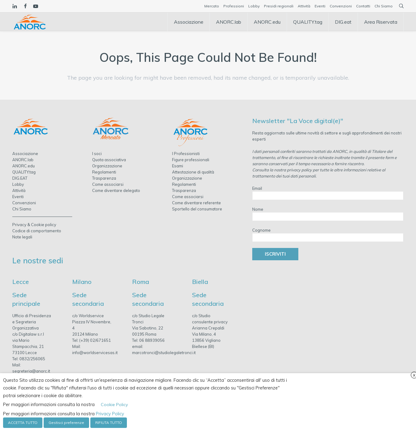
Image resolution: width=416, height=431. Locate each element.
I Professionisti (186, 153)
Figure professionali (190, 159)
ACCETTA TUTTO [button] (22, 422)
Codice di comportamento (36, 230)
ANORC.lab (22, 159)
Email (257, 188)
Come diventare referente (196, 202)
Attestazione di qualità (193, 172)
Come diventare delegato (116, 190)
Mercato (211, 6)
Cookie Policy (114, 404)
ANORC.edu (23, 165)
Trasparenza (104, 178)
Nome (257, 209)
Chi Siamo (384, 6)
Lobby (254, 6)
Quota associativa (109, 159)
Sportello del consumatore (197, 208)
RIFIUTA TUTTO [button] (108, 422)
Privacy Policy (110, 414)
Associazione (25, 153)
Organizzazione (107, 165)
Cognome (261, 230)
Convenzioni (341, 6)
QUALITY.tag (24, 172)
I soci (97, 153)
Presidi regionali (278, 6)
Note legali (22, 236)
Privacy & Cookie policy (34, 224)
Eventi (320, 6)
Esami (177, 165)
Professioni (233, 6)
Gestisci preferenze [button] (66, 422)
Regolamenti (104, 172)
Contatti (363, 6)
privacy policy (299, 169)
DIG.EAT (19, 178)
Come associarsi (108, 184)
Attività (304, 6)
